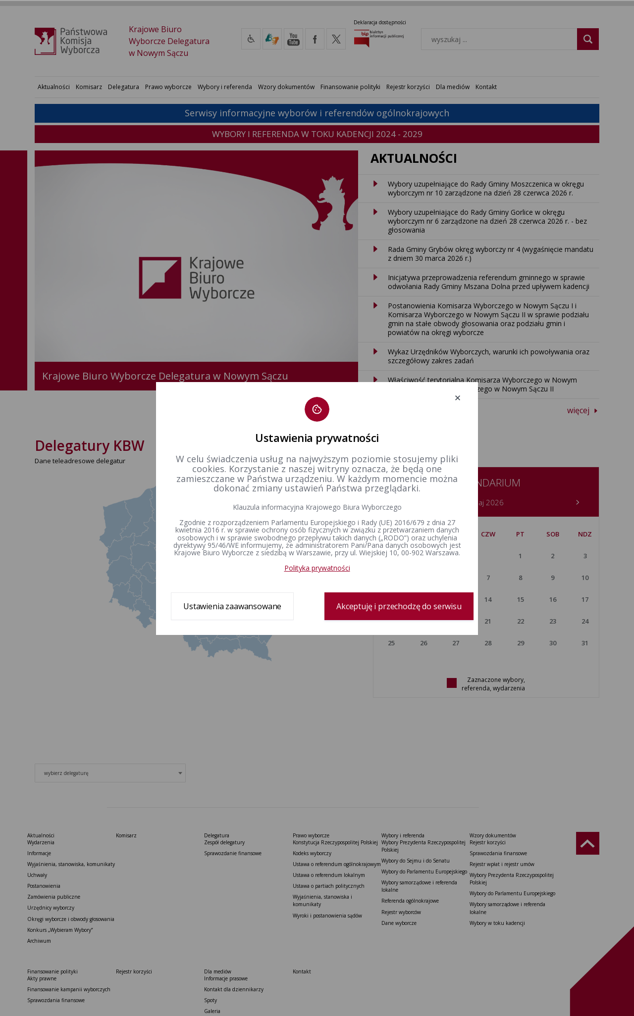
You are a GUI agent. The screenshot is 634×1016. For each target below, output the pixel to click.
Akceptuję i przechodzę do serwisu (399, 606)
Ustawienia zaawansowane (232, 606)
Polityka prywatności (317, 568)
